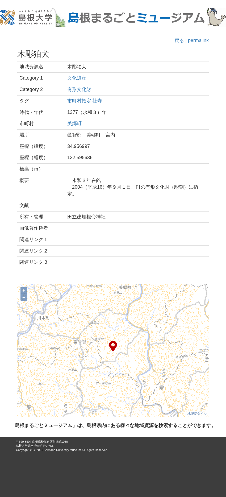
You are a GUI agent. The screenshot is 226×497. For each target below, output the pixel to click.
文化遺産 (76, 78)
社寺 (97, 100)
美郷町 (74, 123)
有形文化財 (79, 89)
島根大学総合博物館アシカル (35, 445)
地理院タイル (197, 414)
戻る (179, 40)
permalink (198, 40)
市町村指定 (79, 100)
